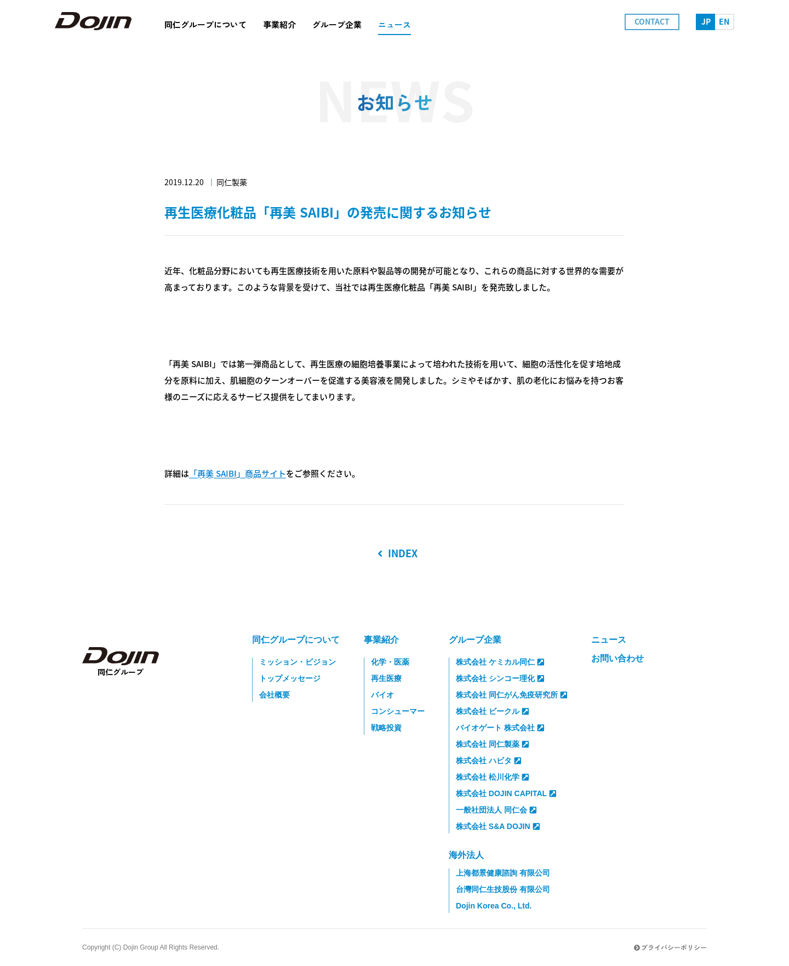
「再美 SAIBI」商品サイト (237, 474)
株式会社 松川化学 (492, 777)
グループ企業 (475, 639)
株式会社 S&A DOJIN (498, 826)
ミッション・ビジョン (297, 662)
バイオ (382, 694)
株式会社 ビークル (492, 711)
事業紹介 (381, 639)
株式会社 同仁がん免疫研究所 (511, 694)
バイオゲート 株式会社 (500, 727)
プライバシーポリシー (670, 947)
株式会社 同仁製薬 (492, 744)
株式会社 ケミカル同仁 (500, 662)
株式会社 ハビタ (488, 760)
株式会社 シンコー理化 (500, 678)
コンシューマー (398, 711)
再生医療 (386, 678)
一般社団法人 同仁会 (496, 809)
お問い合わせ (617, 658)
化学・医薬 (390, 662)
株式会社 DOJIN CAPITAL (506, 793)
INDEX (398, 553)
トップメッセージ (290, 678)
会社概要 (274, 694)
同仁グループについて (296, 639)
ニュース (608, 639)
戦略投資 (386, 727)
